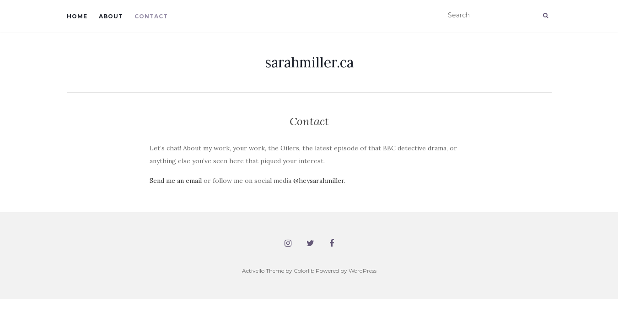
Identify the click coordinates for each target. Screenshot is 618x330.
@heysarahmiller (318, 180)
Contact (151, 16)
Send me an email (176, 180)
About (111, 16)
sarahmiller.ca (309, 62)
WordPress (362, 270)
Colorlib (304, 270)
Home (77, 16)
